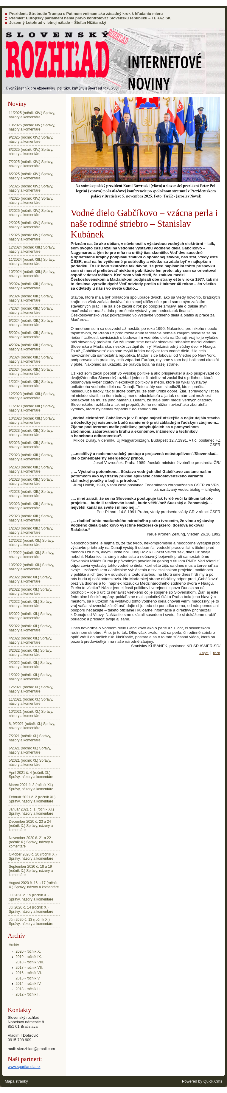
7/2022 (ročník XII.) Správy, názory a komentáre (30, 604)
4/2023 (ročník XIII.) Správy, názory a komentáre (31, 494)
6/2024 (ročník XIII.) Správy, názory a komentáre (31, 323)
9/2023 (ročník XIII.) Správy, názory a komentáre (31, 432)
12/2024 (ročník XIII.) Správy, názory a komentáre (32, 249)
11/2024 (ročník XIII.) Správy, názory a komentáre (32, 261)
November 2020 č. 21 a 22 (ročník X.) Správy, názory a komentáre (31, 842)
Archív (8, 90)
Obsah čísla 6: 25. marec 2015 (111, 90)
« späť (204, 653)
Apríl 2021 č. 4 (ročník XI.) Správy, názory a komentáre (31, 775)
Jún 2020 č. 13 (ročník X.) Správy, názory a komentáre (31, 921)
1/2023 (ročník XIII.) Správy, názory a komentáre (31, 530)
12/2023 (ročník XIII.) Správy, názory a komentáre (32, 396)
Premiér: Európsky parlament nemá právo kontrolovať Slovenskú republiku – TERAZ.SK (90, 18)
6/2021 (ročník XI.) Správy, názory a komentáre (30, 750)
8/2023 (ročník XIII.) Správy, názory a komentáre (31, 445)
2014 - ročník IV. (28, 984)
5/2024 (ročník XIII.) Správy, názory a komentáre (31, 335)
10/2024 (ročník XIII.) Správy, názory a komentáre (32, 274)
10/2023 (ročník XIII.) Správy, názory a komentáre (32, 420)
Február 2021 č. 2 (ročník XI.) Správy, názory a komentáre (32, 799)
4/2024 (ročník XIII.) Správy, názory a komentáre (31, 347)
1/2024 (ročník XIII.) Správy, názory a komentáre (31, 384)
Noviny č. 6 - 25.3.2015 (64, 90)
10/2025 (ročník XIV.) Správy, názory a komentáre (32, 127)
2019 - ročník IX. (28, 957)
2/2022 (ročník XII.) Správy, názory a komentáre (30, 665)
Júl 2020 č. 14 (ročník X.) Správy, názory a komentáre (31, 909)
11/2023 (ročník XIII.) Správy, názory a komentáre (32, 408)
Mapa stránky (16, 1081)
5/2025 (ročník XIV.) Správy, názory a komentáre (31, 188)
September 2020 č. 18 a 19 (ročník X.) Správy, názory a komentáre (31, 870)
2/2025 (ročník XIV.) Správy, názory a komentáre (31, 225)
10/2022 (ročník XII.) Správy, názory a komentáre (31, 567)
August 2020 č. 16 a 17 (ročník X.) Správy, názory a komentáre (34, 885)
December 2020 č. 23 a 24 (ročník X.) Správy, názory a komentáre (31, 825)
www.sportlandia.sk (24, 1066)
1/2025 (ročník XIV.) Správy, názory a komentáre (31, 237)
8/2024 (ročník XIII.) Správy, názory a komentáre (31, 298)
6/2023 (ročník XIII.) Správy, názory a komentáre (31, 469)
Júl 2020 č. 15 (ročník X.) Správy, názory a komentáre (31, 897)
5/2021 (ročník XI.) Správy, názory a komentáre (30, 762)
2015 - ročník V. (29, 90)
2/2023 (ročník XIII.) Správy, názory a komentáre (31, 518)
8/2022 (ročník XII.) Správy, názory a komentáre (30, 591)
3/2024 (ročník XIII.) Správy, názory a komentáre (31, 359)
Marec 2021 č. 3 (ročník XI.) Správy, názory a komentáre (31, 787)
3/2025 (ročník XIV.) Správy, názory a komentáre (31, 213)
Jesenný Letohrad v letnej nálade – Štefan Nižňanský (57, 22)
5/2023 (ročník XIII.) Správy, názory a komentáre (31, 481)
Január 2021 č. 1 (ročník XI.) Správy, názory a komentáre (31, 811)
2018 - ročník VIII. (29, 962)
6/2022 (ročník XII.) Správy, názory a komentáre (30, 616)
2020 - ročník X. (28, 951)
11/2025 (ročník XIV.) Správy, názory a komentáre (32, 115)
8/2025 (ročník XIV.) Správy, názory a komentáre (31, 152)
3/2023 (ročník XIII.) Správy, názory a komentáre (31, 506)
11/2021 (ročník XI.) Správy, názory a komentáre (31, 701)
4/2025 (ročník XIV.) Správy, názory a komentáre (31, 200)
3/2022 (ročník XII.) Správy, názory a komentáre (30, 652)
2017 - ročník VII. (29, 967)
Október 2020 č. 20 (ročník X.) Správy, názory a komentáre (33, 856)
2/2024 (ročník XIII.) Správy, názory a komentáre (31, 371)
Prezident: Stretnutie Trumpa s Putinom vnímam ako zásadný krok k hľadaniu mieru (86, 13)
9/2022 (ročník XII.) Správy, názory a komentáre (30, 579)
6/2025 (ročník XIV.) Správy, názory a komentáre (31, 176)
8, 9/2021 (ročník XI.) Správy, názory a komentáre (32, 726)
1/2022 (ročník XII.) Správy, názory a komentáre (30, 677)
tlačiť (216, 653)
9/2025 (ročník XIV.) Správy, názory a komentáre (31, 139)
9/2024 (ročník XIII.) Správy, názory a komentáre (31, 286)
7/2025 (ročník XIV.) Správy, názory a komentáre (31, 164)
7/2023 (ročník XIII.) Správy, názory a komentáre (31, 457)
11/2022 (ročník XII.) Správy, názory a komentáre (31, 555)
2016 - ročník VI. (28, 973)
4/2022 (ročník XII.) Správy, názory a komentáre (30, 640)
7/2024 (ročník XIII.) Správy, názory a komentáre (31, 310)
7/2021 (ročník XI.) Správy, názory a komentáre (30, 738)
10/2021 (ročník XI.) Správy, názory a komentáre (31, 713)
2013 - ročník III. (28, 989)
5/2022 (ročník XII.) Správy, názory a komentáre (30, 628)
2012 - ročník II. (27, 994)
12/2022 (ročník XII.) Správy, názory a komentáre (31, 542)
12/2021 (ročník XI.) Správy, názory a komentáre (31, 689)
